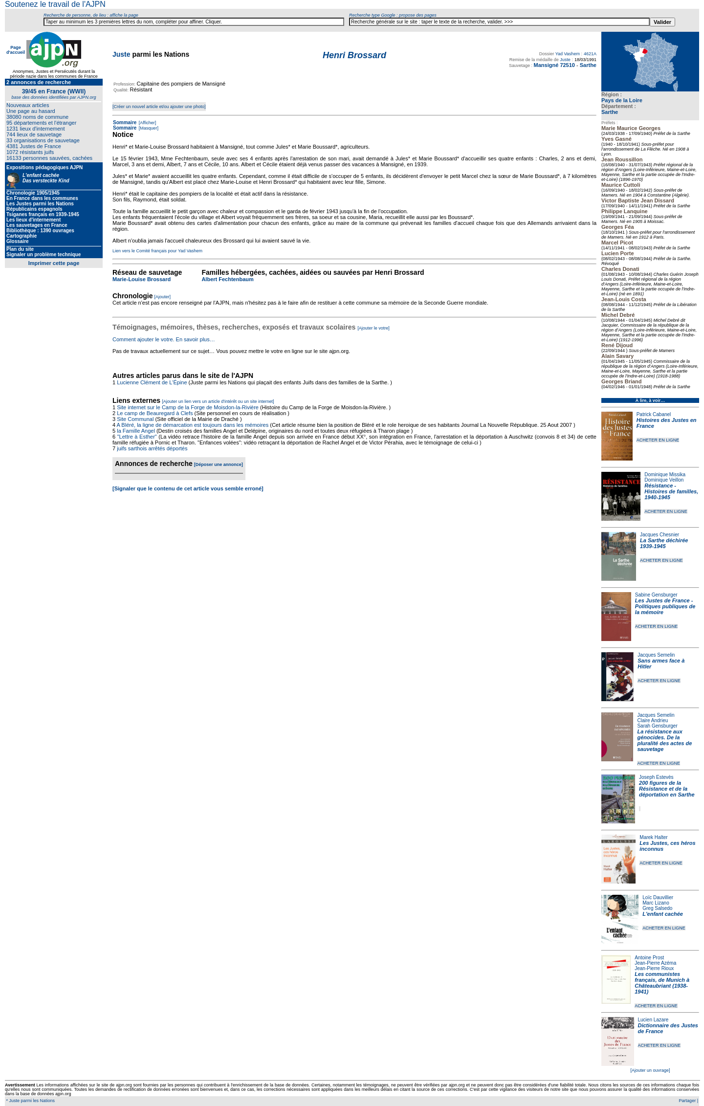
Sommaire (124, 122)
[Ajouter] (162, 296)
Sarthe (609, 112)
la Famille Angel (136, 431)
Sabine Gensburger (656, 594)
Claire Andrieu (652, 720)
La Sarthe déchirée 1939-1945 (664, 543)
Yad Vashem (567, 53)
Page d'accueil (15, 50)
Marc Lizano (655, 903)
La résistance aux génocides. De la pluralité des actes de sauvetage (664, 740)
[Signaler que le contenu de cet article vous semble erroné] (188, 488)
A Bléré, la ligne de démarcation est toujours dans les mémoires (193, 425)
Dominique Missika (664, 474)
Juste (121, 54)
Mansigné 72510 (554, 65)
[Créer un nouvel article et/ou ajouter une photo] (159, 106)
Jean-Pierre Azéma (655, 963)
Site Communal (135, 419)
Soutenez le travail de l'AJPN (55, 4)
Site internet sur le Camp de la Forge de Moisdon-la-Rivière (188, 407)
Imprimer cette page (54, 263)
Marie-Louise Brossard (141, 279)
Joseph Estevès (656, 777)
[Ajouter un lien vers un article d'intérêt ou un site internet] (218, 401)
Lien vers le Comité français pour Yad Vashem (157, 250)
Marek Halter (653, 837)
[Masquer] (147, 128)
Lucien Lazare (653, 1019)
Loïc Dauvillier (657, 897)
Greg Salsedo (657, 908)
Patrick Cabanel (654, 414)
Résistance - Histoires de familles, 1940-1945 (671, 491)
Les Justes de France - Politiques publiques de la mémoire (665, 606)
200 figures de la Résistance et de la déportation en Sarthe (667, 788)
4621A (590, 53)
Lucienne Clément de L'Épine (152, 382)
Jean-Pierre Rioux (654, 968)
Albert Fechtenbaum (227, 279)
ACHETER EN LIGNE (658, 440)
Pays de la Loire (621, 100)
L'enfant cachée (662, 914)
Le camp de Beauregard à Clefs (155, 413)
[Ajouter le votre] (373, 328)
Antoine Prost (649, 957)
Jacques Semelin (656, 655)
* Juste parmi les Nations (30, 1100)
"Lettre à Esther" (137, 437)
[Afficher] (146, 122)
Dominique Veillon (663, 480)
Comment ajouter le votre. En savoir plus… (163, 339)
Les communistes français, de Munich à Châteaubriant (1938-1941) (662, 983)
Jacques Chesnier (659, 534)
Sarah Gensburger (657, 726)
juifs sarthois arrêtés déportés (152, 448)
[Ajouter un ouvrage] (650, 1070)
